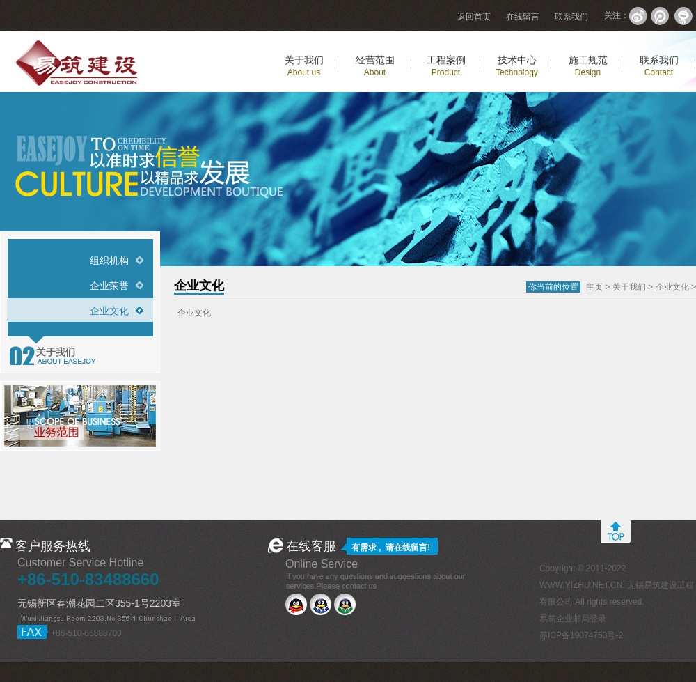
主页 (594, 287)
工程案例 (446, 65)
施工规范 (588, 65)
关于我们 (304, 65)
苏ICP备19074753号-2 (581, 635)
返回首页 (474, 17)
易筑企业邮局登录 (572, 618)
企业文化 (109, 310)
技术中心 (517, 65)
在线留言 (522, 17)
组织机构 (109, 260)
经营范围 (375, 65)
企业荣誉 (109, 285)
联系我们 (571, 17)
